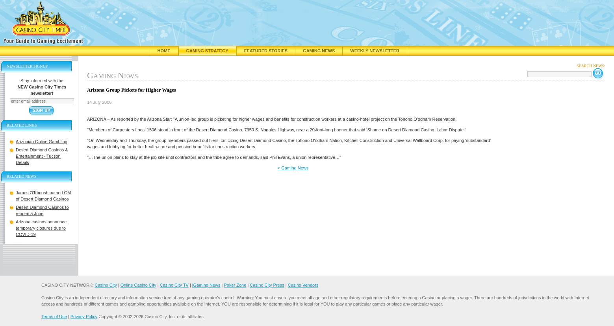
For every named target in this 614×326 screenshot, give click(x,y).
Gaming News (319, 50)
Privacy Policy (83, 316)
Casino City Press (267, 285)
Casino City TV (174, 285)
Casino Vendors (303, 285)
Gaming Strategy (207, 50)
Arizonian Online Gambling (41, 141)
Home (164, 50)
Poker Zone (235, 285)
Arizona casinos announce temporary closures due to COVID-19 (41, 228)
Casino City (106, 285)
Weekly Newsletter (374, 50)
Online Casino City (138, 285)
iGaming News (206, 285)
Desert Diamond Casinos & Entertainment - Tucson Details (42, 156)
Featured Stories (266, 50)
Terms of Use (54, 316)
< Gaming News (293, 168)
